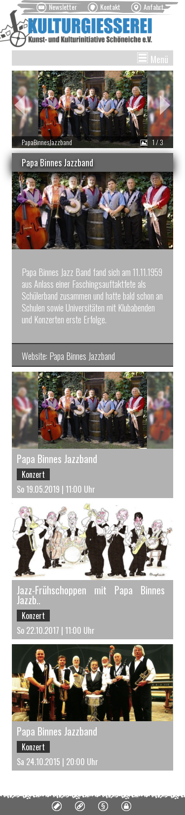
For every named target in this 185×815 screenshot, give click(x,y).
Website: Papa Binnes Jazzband (68, 355)
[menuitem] (57, 7)
